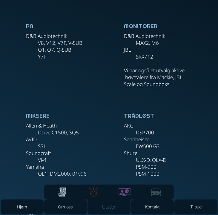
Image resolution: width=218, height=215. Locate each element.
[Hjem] (22, 206)
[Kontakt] (152, 206)
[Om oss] (65, 206)
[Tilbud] (195, 206)
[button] (109, 206)
